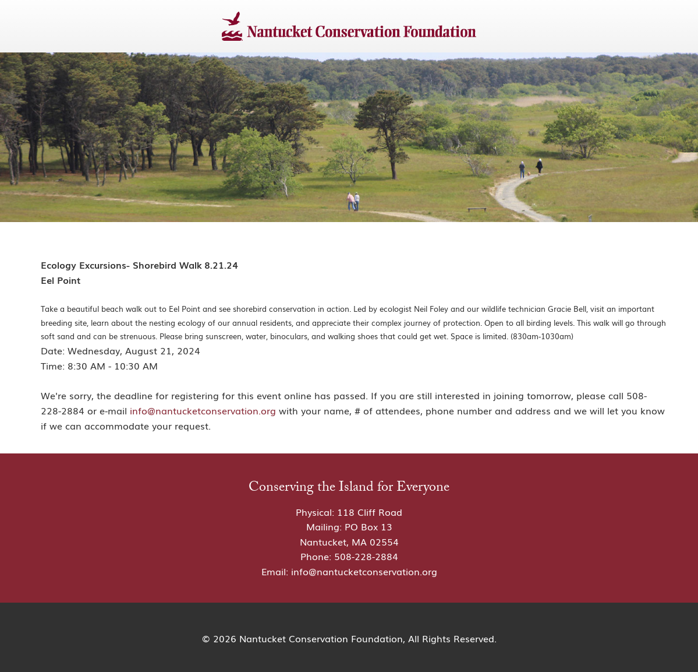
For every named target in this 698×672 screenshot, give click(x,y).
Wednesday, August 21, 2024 (134, 350)
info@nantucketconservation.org (203, 410)
